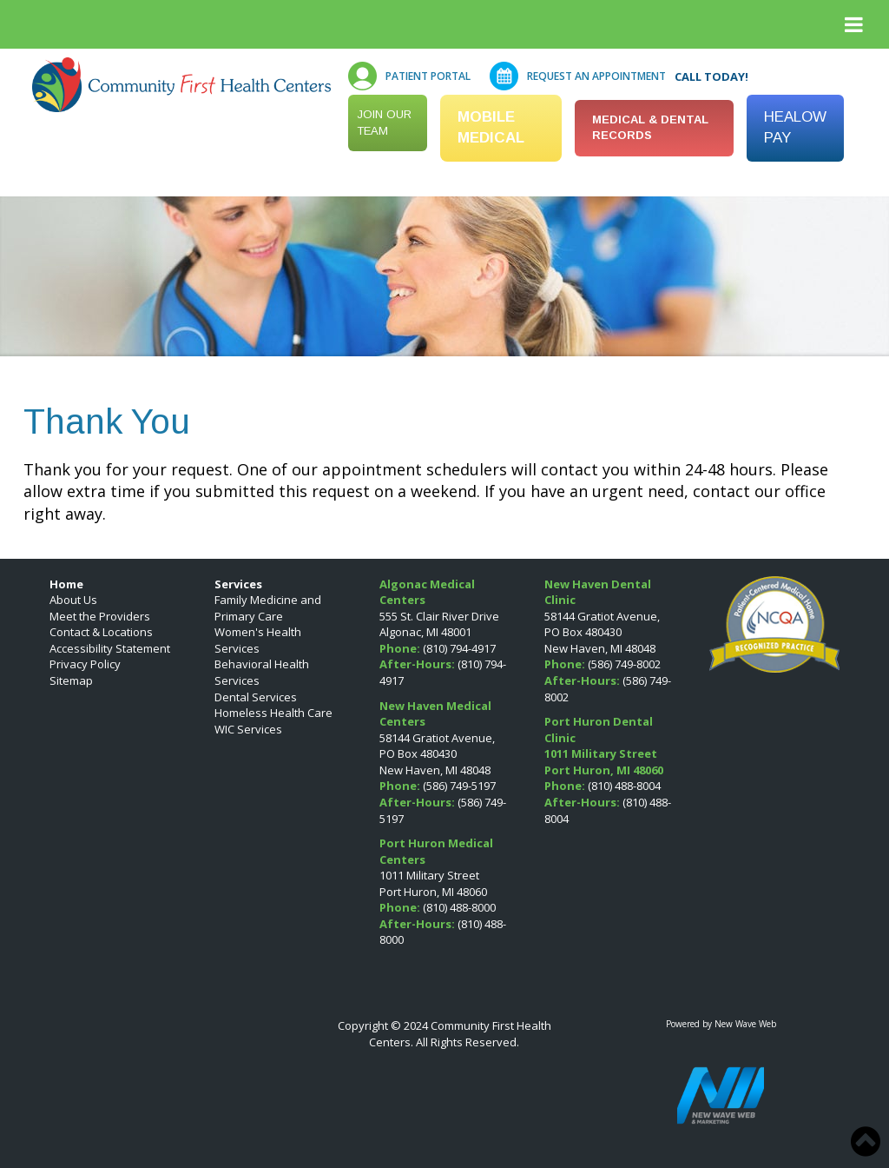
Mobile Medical (491, 127)
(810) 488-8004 (624, 785)
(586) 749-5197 (459, 785)
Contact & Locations (101, 632)
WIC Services (248, 729)
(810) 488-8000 (459, 907)
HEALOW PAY (795, 127)
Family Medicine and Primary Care (267, 608)
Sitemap (71, 680)
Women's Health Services (257, 640)
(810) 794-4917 (459, 648)
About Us (73, 599)
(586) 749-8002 (624, 664)
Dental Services (255, 697)
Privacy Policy (85, 664)
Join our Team (384, 122)
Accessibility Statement (109, 648)
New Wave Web (745, 1024)
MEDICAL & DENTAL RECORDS (650, 128)
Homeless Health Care (273, 712)
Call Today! (711, 76)
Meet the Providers (99, 616)
